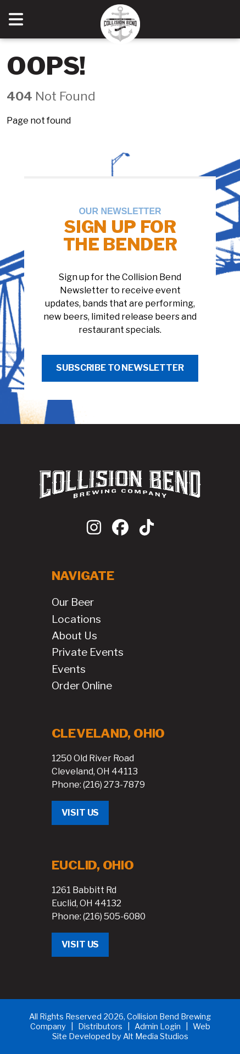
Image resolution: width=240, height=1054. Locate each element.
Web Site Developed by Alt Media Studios (131, 1031)
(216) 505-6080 (114, 916)
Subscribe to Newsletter (119, 368)
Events (69, 669)
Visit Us (80, 812)
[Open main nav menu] (16, 19)
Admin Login (158, 1026)
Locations (76, 619)
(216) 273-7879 (114, 784)
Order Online (82, 685)
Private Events (88, 652)
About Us (74, 635)
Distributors (100, 1026)
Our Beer (73, 602)
